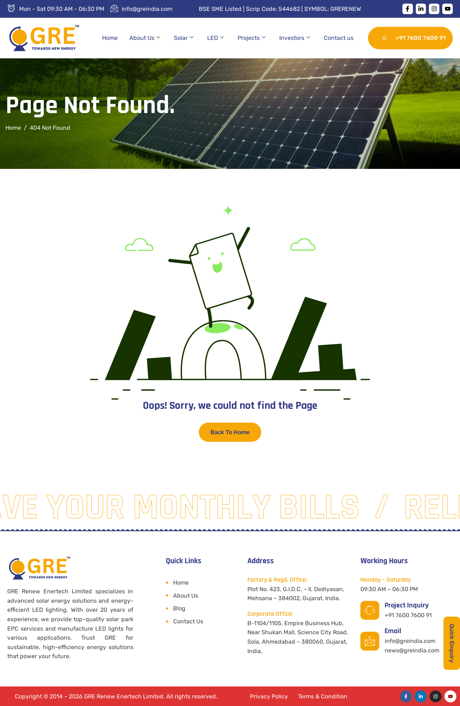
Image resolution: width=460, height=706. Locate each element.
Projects (251, 38)
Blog (179, 608)
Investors (294, 38)
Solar (183, 38)
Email (393, 631)
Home (110, 37)
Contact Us (188, 621)
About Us (144, 38)
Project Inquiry (406, 605)
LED (215, 38)
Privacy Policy (269, 696)
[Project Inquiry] (369, 610)
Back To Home (230, 432)
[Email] (369, 641)
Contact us (339, 37)
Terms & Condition (322, 696)
